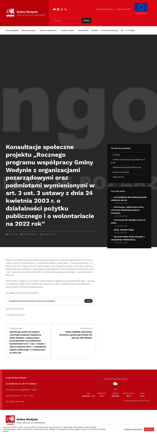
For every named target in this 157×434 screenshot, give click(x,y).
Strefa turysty (67, 30)
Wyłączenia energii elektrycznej (127, 167)
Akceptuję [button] (149, 429)
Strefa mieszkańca (48, 30)
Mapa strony (118, 177)
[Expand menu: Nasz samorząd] (36, 30)
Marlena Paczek (49, 234)
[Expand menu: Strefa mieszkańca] (57, 30)
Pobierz (88, 301)
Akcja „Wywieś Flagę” (124, 230)
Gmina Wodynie (27, 11)
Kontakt (94, 30)
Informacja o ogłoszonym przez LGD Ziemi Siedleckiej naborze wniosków (127, 210)
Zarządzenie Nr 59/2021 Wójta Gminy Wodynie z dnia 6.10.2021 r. (32, 301)
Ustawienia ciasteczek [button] (133, 429)
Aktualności (83, 30)
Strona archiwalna (121, 172)
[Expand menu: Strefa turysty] (74, 30)
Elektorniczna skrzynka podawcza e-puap (128, 161)
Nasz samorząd (28, 30)
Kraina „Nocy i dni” (124, 9)
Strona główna (12, 30)
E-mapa (116, 155)
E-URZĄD (130, 30)
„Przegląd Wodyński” (104, 9)
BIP (122, 30)
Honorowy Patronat (109, 30)
